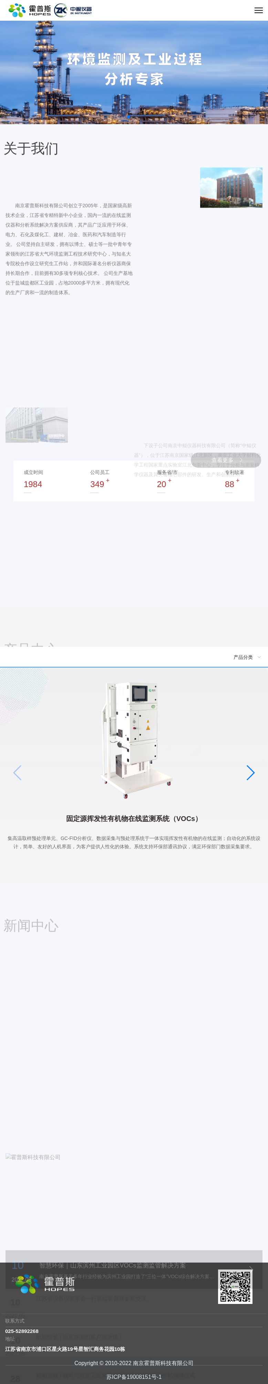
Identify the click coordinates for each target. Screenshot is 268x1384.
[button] (128, 117)
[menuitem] (134, 657)
